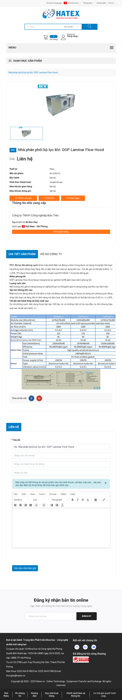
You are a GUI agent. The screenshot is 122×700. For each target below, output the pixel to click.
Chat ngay (73, 198)
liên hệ (53, 178)
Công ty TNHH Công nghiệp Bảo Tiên (35, 215)
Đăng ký (86, 616)
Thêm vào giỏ (23, 198)
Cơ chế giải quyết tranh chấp (104, 694)
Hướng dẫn (101, 3)
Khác (52, 169)
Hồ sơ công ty (51, 254)
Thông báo (88, 3)
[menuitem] (16, 494)
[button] (22, 499)
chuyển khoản (56, 182)
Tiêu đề (16, 440)
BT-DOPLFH (55, 173)
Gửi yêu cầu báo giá (25, 568)
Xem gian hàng (61, 231)
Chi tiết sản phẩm (22, 254)
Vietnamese (72, 3)
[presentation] (16, 494)
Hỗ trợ (112, 3)
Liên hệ (49, 198)
